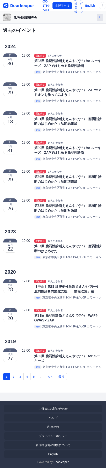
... (41, 376)
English (90, 5)
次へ (50, 376)
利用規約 (53, 427)
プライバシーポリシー (53, 436)
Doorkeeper (61, 462)
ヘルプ (53, 417)
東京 (38, 72)
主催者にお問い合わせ (53, 408)
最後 (61, 376)
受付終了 (40, 55)
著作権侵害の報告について (53, 445)
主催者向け (62, 5)
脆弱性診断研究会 (25, 17)
